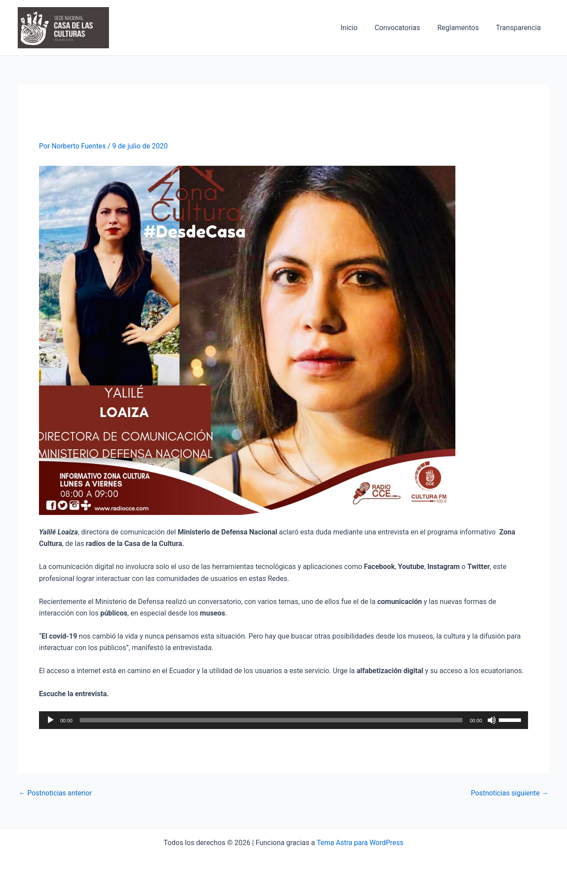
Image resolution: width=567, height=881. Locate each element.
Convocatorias (404, 27)
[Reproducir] (50, 720)
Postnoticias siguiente (509, 793)
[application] (283, 720)
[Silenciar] (491, 720)
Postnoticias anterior (56, 793)
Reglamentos (462, 27)
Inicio (359, 27)
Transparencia (519, 27)
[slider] (271, 720)
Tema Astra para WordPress (360, 842)
